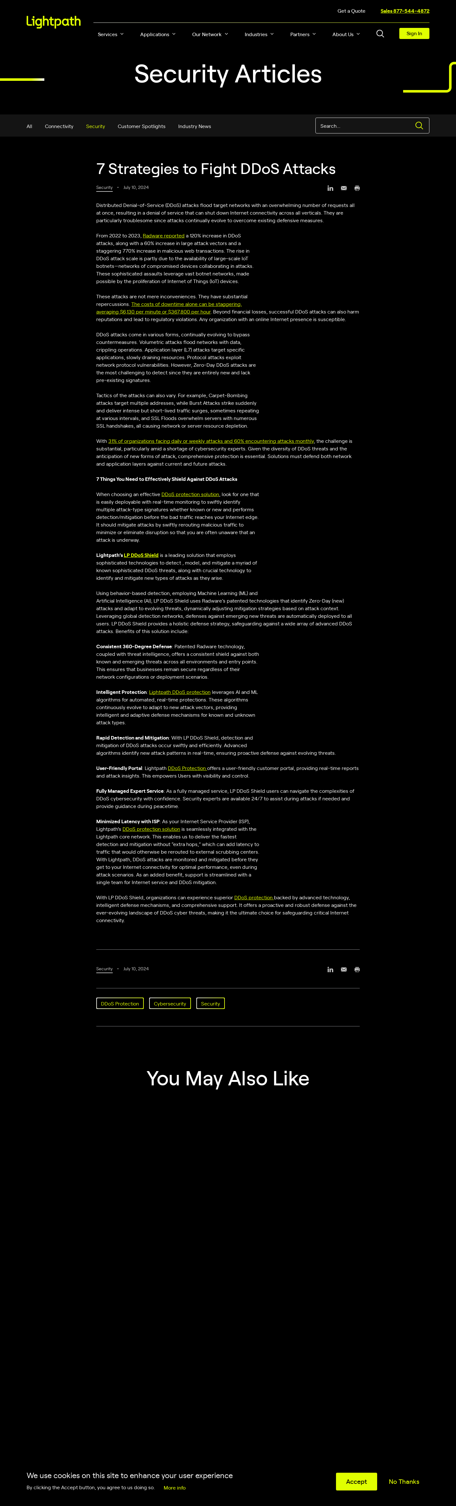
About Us (342, 33)
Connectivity (59, 125)
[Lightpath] (54, 22)
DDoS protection (254, 897)
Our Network (207, 33)
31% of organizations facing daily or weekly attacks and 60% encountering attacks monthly (211, 440)
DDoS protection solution (190, 493)
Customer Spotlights (142, 125)
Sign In (414, 32)
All (29, 125)
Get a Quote (351, 10)
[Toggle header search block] (380, 34)
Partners (299, 33)
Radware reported (164, 235)
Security (95, 125)
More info (175, 1487)
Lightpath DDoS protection (180, 691)
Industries (256, 33)
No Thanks (404, 1481)
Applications (154, 33)
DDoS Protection (187, 767)
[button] (122, 34)
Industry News (194, 125)
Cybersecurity (170, 1003)
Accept (356, 1481)
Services (107, 33)
